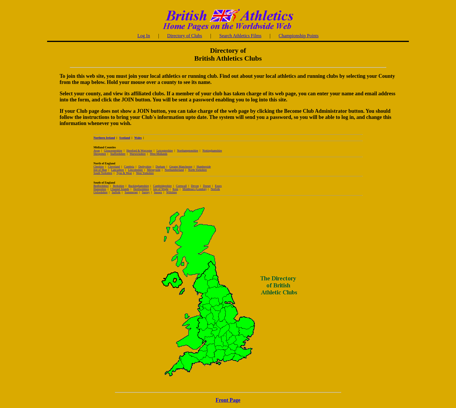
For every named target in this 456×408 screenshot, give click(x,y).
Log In (144, 35)
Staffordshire (117, 153)
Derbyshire (144, 166)
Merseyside (153, 169)
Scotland (124, 137)
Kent (175, 189)
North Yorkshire (197, 169)
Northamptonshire (187, 150)
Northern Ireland (104, 137)
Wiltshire (171, 192)
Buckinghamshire (139, 185)
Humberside (204, 166)
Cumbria (129, 166)
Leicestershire (164, 150)
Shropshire (99, 153)
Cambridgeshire (162, 185)
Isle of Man (100, 169)
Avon (96, 150)
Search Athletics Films (240, 35)
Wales (138, 137)
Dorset (207, 185)
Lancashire (117, 169)
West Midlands (158, 153)
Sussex (158, 192)
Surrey (146, 192)
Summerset (131, 192)
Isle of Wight (160, 189)
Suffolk (116, 192)
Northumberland (174, 169)
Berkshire (118, 185)
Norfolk (215, 189)
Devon (195, 185)
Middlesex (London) (195, 189)
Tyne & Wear (124, 173)
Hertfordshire (141, 189)
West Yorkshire (145, 173)
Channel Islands (120, 189)
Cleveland (114, 166)
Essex (218, 185)
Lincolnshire (135, 169)
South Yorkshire (102, 173)
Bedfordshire (100, 185)
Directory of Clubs (184, 35)
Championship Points (298, 35)
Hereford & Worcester (139, 150)
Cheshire (98, 166)
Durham (160, 166)
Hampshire (99, 189)
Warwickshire (138, 153)
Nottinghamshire (212, 150)
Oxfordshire (100, 192)
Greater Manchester (180, 166)
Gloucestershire (113, 150)
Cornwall (181, 185)
